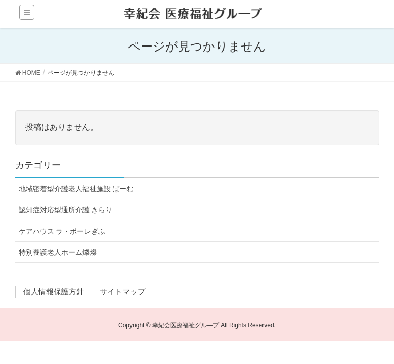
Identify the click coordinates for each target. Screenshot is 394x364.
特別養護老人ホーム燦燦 (58, 252)
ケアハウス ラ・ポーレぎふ (62, 231)
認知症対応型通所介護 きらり (66, 210)
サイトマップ (122, 291)
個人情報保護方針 (53, 291)
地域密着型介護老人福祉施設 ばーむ (76, 189)
